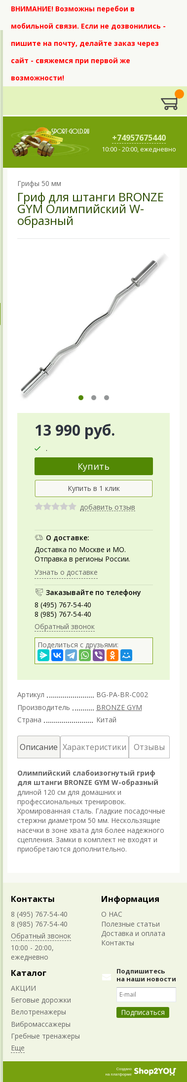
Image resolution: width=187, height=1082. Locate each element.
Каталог (28, 972)
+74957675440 (139, 137)
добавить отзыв (107, 507)
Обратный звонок (65, 626)
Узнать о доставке (66, 572)
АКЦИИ (23, 988)
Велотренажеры (38, 1011)
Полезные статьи (130, 924)
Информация (130, 898)
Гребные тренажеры (45, 1036)
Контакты (33, 898)
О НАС (111, 914)
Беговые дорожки (41, 1000)
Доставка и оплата (133, 933)
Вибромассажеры (41, 1024)
